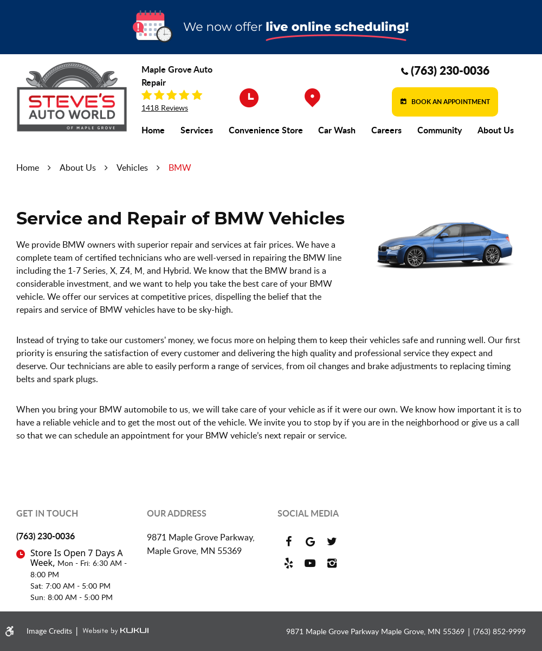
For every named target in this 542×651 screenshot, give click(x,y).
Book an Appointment (450, 101)
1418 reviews (164, 108)
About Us (496, 130)
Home (153, 130)
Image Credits (50, 631)
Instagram (332, 563)
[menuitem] (153, 130)
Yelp (288, 563)
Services (196, 130)
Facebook (288, 541)
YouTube (310, 563)
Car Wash (337, 130)
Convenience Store (266, 130)
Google (310, 541)
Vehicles (132, 167)
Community (439, 130)
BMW (180, 167)
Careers (386, 130)
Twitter (332, 541)
